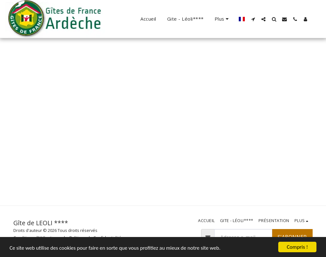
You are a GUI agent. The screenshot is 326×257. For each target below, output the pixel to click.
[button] (253, 19)
